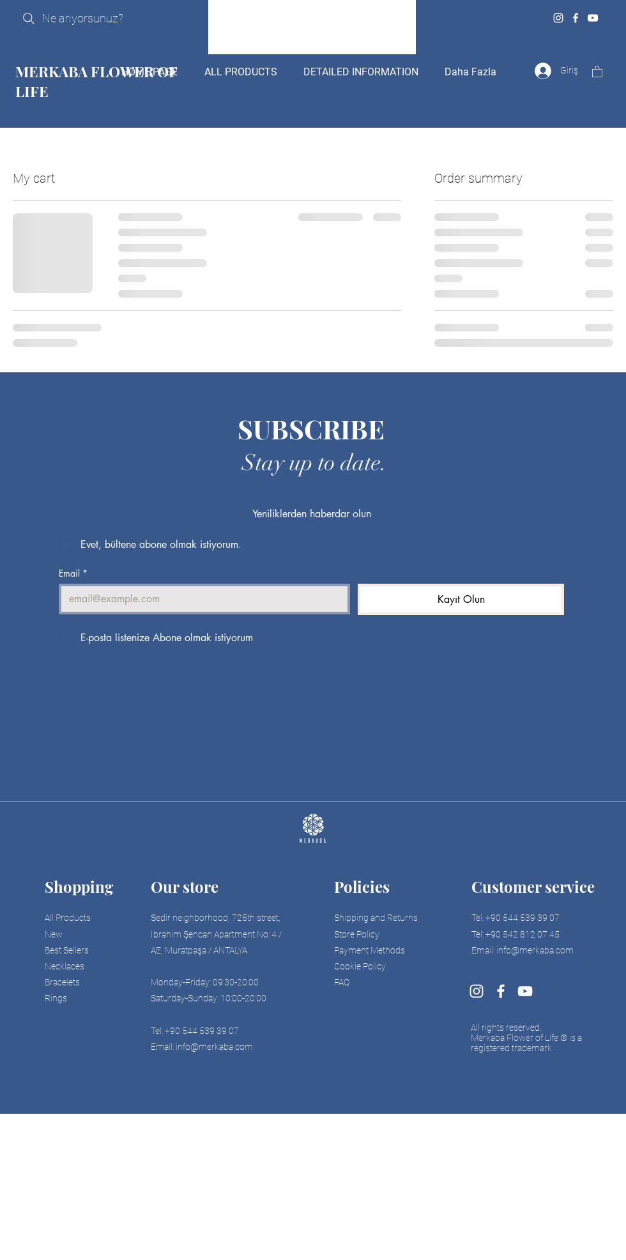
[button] (597, 71)
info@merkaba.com (214, 1047)
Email (73, 573)
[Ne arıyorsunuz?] (98, 18)
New (54, 934)
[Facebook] (575, 17)
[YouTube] (592, 17)
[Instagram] (558, 17)
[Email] (200, 599)
